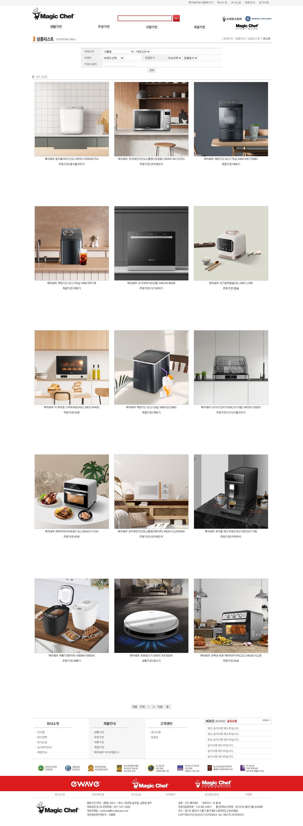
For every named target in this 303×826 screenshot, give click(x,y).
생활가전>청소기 (151, 661)
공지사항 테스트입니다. (221, 745)
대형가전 (99, 742)
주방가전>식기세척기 (151, 288)
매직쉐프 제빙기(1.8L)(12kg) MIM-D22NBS (151, 407)
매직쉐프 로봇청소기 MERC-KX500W (151, 655)
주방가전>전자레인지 (151, 164)
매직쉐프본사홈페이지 (200, 2)
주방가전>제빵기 (71, 661)
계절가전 (99, 747)
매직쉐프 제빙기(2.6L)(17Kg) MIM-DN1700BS (231, 159)
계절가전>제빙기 (231, 164)
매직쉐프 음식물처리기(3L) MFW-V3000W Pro (72, 159)
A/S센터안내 (44, 747)
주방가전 (99, 737)
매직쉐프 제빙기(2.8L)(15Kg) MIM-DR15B (71, 283)
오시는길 (236, 2)
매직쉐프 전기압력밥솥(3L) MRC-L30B (231, 283)
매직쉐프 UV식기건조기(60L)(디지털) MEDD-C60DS (231, 407)
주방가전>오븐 (72, 412)
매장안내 (250, 2)
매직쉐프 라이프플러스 (106, 752)
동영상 (154, 737)
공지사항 (264, 2)
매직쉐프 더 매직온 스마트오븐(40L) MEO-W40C (71, 407)
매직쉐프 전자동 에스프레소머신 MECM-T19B (231, 531)
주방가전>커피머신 (230, 536)
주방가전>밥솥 (231, 288)
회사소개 (222, 2)
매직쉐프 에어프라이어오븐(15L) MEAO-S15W (72, 531)
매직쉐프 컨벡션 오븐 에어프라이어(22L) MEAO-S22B (230, 655)
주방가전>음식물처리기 (72, 164)
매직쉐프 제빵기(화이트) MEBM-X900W (72, 655)
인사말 (41, 732)
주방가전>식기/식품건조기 (231, 412)
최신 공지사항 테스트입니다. (223, 728)
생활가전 (99, 732)
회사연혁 (42, 737)
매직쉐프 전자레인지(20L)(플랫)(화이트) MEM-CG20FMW (151, 531)
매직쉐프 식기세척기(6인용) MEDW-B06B (151, 283)
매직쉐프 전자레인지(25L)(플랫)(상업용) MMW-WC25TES (151, 159)
